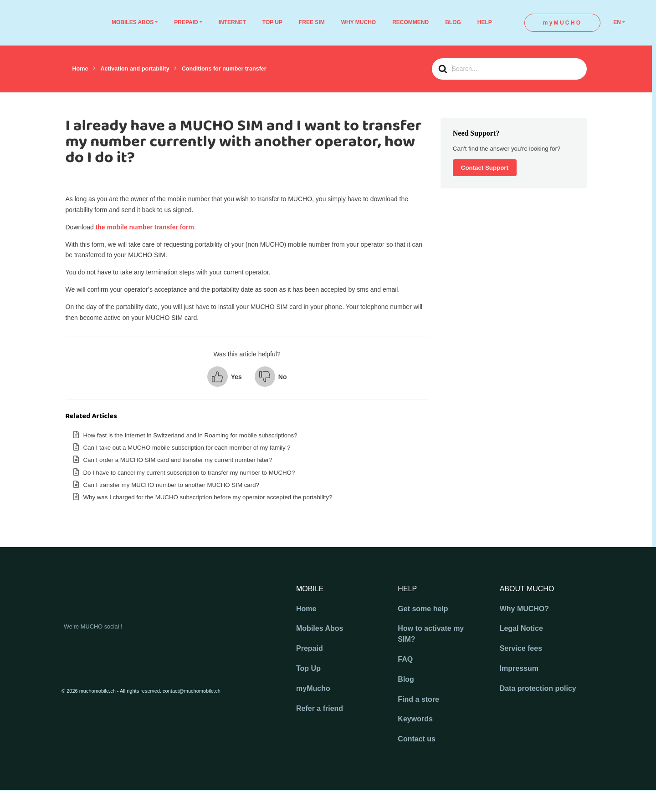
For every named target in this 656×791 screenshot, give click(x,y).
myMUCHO (562, 23)
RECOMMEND (410, 22)
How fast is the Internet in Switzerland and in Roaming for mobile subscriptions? (190, 435)
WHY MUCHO (358, 22)
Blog (406, 679)
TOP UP (272, 22)
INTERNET (232, 22)
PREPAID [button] (186, 22)
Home (306, 609)
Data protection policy (538, 688)
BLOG (453, 22)
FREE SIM (312, 22)
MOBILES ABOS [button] (133, 22)
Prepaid (309, 648)
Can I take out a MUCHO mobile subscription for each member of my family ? (187, 447)
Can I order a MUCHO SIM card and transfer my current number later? (177, 459)
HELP (484, 22)
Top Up (308, 668)
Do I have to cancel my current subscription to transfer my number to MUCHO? (189, 472)
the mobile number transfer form (145, 227)
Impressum (519, 668)
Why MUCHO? (524, 609)
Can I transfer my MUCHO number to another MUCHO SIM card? (171, 485)
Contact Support (484, 167)
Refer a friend (319, 708)
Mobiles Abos (319, 628)
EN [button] (617, 22)
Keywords (415, 719)
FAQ (405, 659)
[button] (224, 376)
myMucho (313, 688)
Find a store (418, 699)
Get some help (423, 609)
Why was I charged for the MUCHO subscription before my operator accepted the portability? (208, 497)
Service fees (521, 648)
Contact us (417, 739)
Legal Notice (521, 628)
